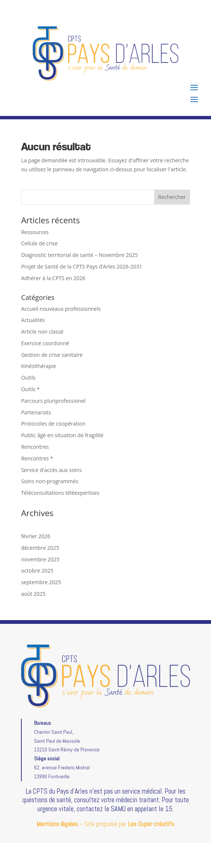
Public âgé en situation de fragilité (62, 435)
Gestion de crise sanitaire (52, 354)
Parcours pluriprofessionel (53, 400)
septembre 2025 (41, 582)
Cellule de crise (39, 243)
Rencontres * (37, 458)
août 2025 (33, 593)
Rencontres (35, 446)
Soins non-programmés (49, 481)
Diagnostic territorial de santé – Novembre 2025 (79, 254)
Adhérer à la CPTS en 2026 (53, 278)
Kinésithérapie (38, 366)
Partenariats (36, 412)
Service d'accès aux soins (51, 469)
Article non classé (42, 331)
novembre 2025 (40, 559)
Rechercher (172, 196)
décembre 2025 (40, 547)
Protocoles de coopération (53, 423)
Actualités (33, 320)
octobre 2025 (37, 570)
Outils (28, 377)
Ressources (35, 232)
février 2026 (35, 536)
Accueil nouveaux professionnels (61, 308)
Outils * (30, 389)
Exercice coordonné (45, 343)
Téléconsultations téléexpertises (60, 492)
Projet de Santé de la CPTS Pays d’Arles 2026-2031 (81, 266)
